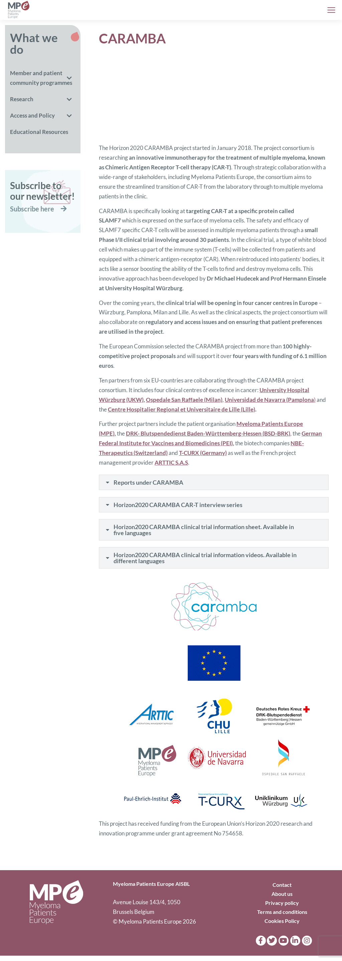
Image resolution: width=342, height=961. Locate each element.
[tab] (213, 483)
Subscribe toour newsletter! (42, 191)
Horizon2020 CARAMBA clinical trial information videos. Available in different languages (203, 562)
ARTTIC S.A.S (171, 462)
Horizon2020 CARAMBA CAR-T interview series (179, 507)
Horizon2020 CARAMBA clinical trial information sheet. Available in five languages (205, 533)
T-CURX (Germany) (203, 452)
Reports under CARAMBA (149, 483)
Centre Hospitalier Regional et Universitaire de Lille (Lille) (181, 409)
